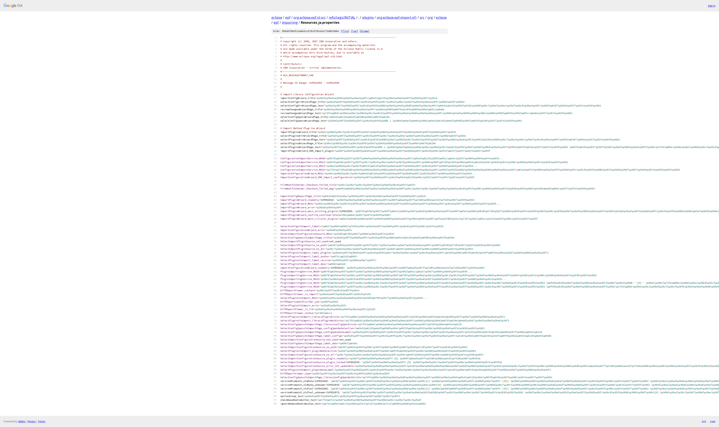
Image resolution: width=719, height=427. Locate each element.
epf (287, 17)
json (712, 421)
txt (704, 421)
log (354, 31)
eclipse (276, 17)
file (345, 31)
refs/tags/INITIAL (342, 17)
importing (290, 22)
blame (364, 31)
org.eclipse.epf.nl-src (310, 17)
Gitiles (21, 421)
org (430, 17)
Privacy (31, 421)
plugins (368, 17)
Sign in (711, 5)
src (422, 17)
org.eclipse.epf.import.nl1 (397, 17)
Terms (41, 421)
